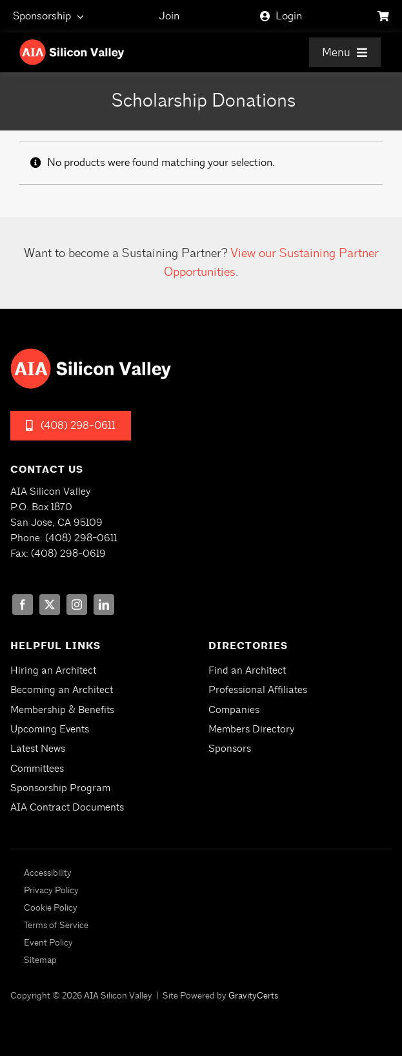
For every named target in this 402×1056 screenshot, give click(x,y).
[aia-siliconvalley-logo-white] (72, 44)
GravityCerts (253, 995)
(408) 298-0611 (81, 538)
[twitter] (49, 604)
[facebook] (22, 604)
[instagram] (76, 604)
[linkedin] (104, 604)
